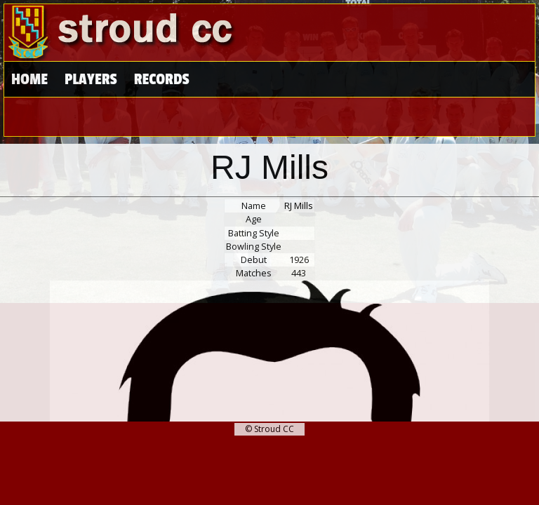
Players (90, 80)
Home (29, 80)
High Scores (174, 80)
